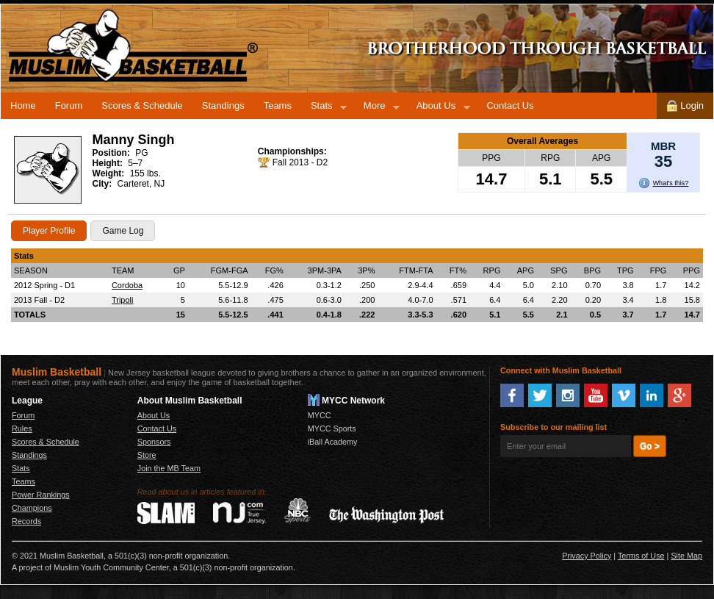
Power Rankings (41, 494)
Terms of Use (641, 555)
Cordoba (127, 285)
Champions (32, 507)
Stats (324, 108)
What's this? (671, 183)
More (377, 108)
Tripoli (123, 299)
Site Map (686, 555)
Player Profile (49, 231)
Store (146, 455)
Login (685, 106)
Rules (22, 428)
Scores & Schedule (142, 105)
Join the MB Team (169, 468)
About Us (438, 108)
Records (26, 521)
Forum (69, 105)
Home (23, 105)
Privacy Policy (586, 555)
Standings (223, 105)
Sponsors (154, 441)
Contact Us (509, 105)
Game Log (122, 231)
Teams (278, 105)
